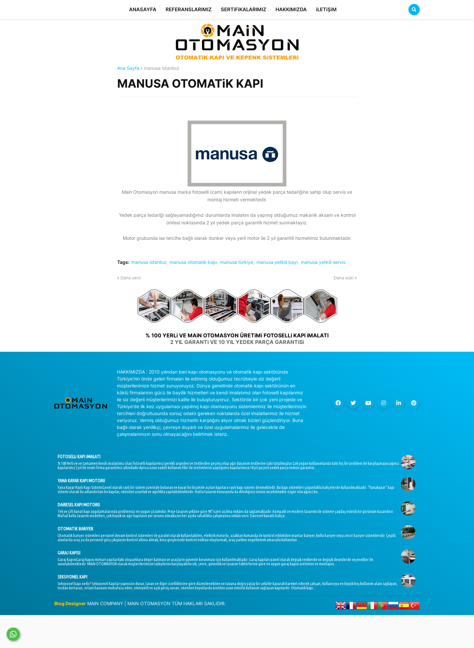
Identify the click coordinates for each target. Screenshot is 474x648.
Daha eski (344, 277)
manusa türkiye (236, 262)
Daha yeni (130, 277)
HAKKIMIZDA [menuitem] (291, 9)
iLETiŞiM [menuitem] (326, 9)
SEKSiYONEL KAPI (72, 576)
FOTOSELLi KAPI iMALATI (79, 456)
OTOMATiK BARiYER (75, 528)
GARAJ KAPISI (69, 552)
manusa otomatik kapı (193, 262)
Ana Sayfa (128, 68)
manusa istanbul (161, 68)
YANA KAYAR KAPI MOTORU (81, 480)
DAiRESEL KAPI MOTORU (79, 504)
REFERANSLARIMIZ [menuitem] (189, 9)
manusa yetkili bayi (277, 262)
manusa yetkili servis (323, 262)
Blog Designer (70, 603)
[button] (414, 9)
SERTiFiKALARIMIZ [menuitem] (243, 9)
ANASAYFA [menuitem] (142, 9)
